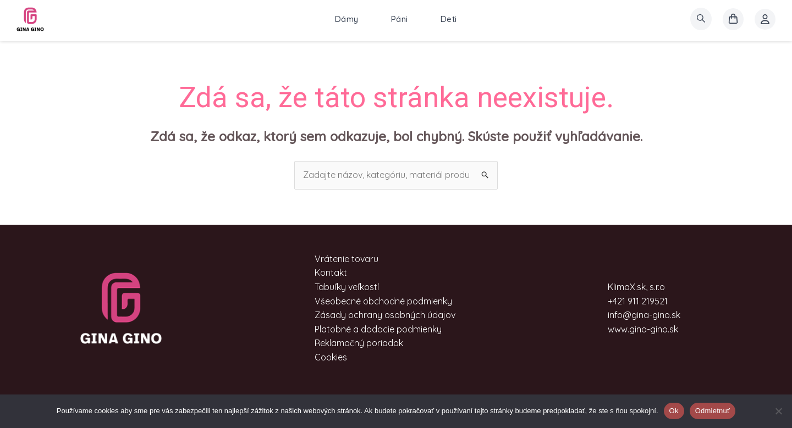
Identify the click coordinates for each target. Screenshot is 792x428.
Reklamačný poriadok (359, 342)
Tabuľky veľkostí (347, 286)
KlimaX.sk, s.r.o (636, 286)
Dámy (347, 19)
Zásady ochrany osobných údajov (385, 314)
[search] (701, 19)
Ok (674, 411)
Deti (449, 19)
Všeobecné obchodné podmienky (383, 301)
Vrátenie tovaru (346, 258)
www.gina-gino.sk (643, 329)
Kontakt (331, 272)
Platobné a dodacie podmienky (378, 329)
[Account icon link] (765, 19)
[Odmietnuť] (778, 410)
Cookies (331, 357)
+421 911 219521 (638, 301)
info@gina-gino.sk (644, 314)
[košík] (733, 19)
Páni (399, 19)
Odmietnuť (712, 411)
